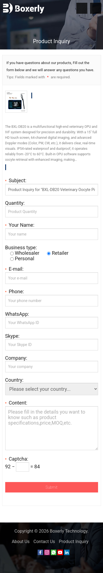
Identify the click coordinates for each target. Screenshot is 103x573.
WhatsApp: (17, 314)
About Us (21, 541)
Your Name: (20, 225)
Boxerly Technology (68, 531)
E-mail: (14, 269)
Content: (16, 403)
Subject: (15, 180)
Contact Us (44, 541)
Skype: (12, 336)
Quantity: (15, 203)
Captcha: (16, 459)
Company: (16, 358)
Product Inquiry (73, 541)
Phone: (14, 291)
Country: (14, 380)
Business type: (21, 247)
